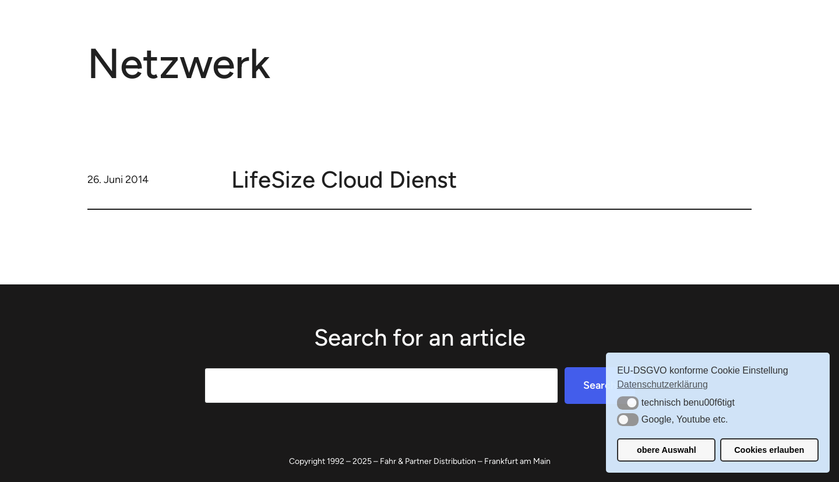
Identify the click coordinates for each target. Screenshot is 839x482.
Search (599, 385)
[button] (628, 402)
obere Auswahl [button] (666, 450)
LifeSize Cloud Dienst (344, 179)
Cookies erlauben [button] (769, 450)
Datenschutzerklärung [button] (662, 384)
